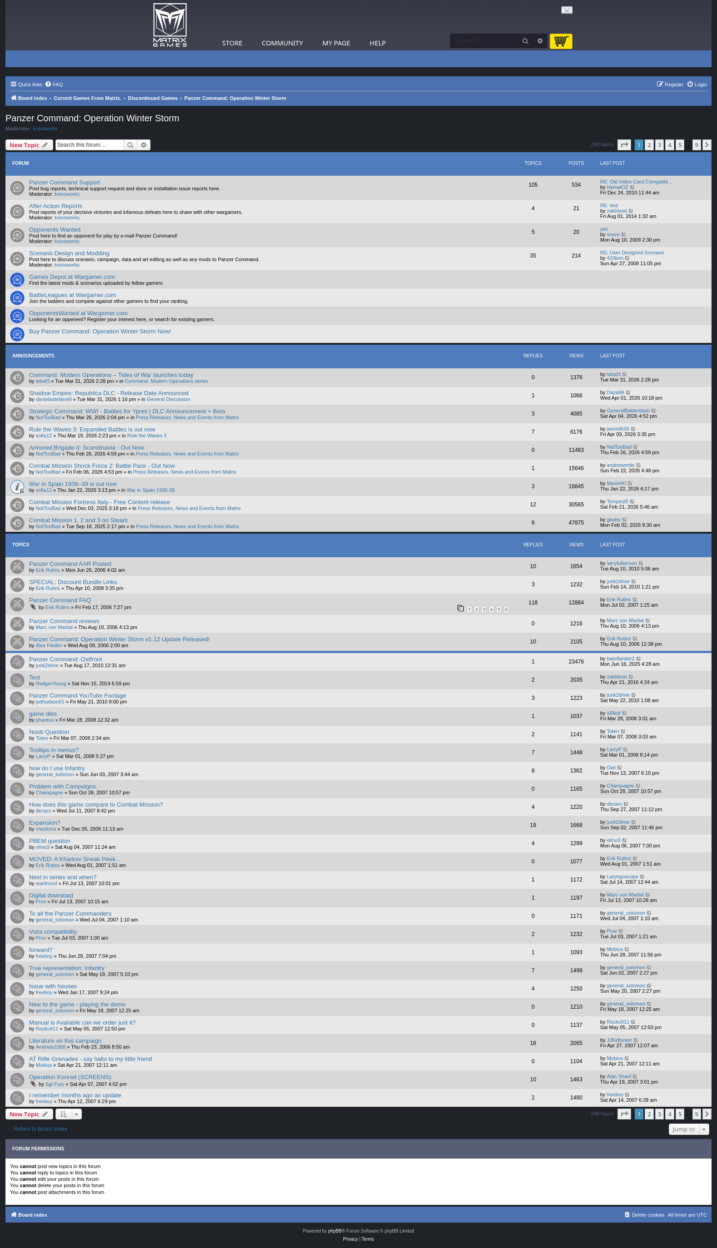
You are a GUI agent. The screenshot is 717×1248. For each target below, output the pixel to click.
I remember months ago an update (75, 1095)
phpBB (335, 1230)
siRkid (614, 713)
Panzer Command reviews (64, 621)
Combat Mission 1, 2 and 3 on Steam (78, 520)
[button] (624, 144)
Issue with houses (53, 986)
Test (34, 677)
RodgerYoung (51, 683)
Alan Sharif (619, 1076)
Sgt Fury (55, 1084)
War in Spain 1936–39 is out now (73, 483)
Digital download (51, 895)
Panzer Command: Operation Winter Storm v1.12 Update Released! (119, 639)
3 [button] (659, 145)
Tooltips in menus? (54, 750)
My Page (336, 42)
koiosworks (45, 128)
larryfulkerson (622, 563)
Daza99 (615, 392)
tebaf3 (43, 381)
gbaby (614, 519)
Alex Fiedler (49, 645)
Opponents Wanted (54, 229)
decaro (43, 810)
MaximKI (617, 483)
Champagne (49, 792)
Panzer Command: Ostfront (65, 659)
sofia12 (44, 435)
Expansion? (44, 822)
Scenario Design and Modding (69, 253)
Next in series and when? (62, 877)
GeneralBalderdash (628, 410)
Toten (42, 738)
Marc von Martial (54, 627)
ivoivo (613, 234)
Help (378, 42)
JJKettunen (619, 1040)
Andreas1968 (50, 1047)
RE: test (609, 205)
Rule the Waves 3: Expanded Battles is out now (92, 429)
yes (604, 229)
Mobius (615, 949)
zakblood (617, 210)
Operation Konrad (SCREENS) (70, 1077)
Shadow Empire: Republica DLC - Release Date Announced (108, 393)
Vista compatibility (53, 931)
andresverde (621, 465)
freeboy (44, 956)
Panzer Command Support (64, 182)
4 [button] (669, 145)
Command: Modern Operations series (166, 381)
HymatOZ (617, 187)
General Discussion (168, 399)
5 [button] (680, 145)
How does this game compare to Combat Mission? (96, 804)
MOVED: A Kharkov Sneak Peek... (74, 859)
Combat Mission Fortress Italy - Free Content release (99, 502)
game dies (43, 713)
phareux (45, 720)
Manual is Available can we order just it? (82, 1022)
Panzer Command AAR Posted (70, 563)
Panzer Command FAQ (60, 600)
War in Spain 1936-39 (151, 490)
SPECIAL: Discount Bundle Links (73, 582)
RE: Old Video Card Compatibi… (636, 181)
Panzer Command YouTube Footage (77, 695)
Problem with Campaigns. (63, 786)
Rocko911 (47, 1028)
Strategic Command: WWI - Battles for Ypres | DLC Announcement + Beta (127, 411)
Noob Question (49, 731)
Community (282, 42)
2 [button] (649, 145)
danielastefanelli (54, 399)
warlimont (46, 883)
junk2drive (618, 581)
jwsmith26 (618, 428)
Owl (611, 767)
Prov (41, 901)
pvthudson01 (50, 701)
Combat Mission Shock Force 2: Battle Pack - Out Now (102, 465)
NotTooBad (48, 417)
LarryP (43, 756)
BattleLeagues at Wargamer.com (72, 295)
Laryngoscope (622, 876)
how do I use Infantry (57, 768)
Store (232, 42)
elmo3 (43, 847)
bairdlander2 (621, 658)
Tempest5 (618, 501)
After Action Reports (55, 206)
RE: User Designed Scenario (632, 252)
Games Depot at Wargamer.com (72, 276)
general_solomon (55, 774)
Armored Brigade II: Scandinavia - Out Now (86, 447)
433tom (615, 258)
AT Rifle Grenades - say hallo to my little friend (90, 1058)
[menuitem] (54, 84)
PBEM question (49, 840)
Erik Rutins (48, 570)
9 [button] (696, 145)
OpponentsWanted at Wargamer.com (78, 313)
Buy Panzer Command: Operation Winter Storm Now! (100, 331)
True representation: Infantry (67, 968)
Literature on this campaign (65, 1040)
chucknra (46, 829)
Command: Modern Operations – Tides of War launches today (111, 374)
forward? (40, 949)
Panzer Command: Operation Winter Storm (92, 118)
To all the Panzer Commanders (70, 913)
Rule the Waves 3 (146, 435)
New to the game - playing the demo (77, 1004)
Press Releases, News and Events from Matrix (187, 417)
